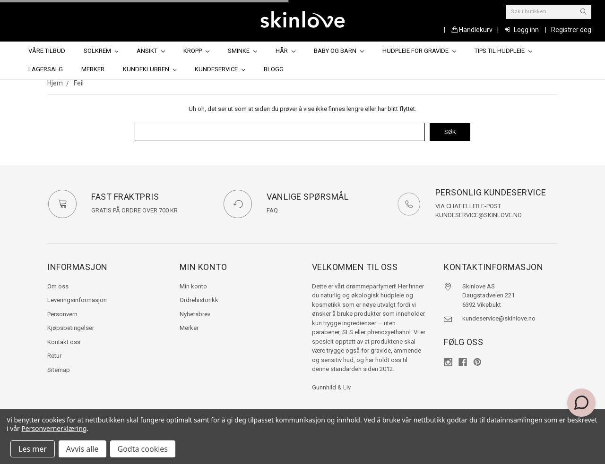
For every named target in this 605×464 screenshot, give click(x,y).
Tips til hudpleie (503, 50)
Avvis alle (82, 449)
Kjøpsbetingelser (70, 327)
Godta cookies (143, 449)
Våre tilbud (46, 50)
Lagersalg (45, 69)
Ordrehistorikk (199, 300)
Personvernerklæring (53, 428)
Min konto (193, 286)
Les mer (32, 449)
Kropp (196, 50)
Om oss (58, 286)
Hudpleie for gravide (419, 50)
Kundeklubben (150, 69)
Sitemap (58, 369)
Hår (285, 50)
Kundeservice (220, 69)
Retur (54, 355)
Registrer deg (571, 30)
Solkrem (101, 50)
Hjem (55, 83)
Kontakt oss (63, 342)
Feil (79, 83)
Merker (92, 69)
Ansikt (151, 50)
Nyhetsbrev (195, 314)
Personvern (62, 314)
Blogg (274, 69)
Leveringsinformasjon (77, 300)
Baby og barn (339, 50)
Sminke (242, 50)
